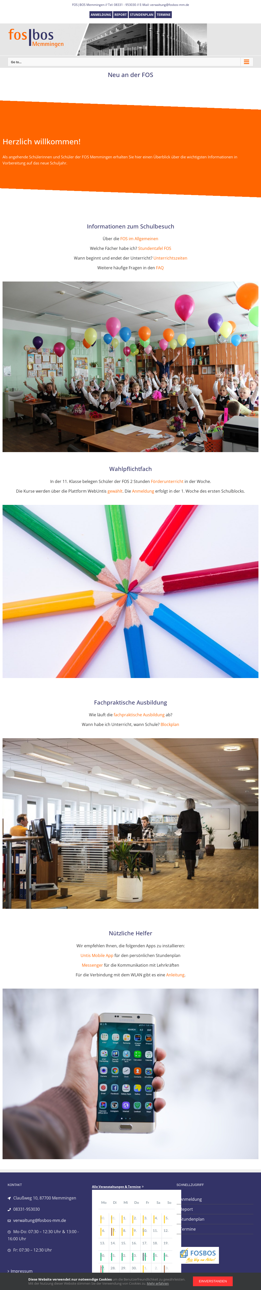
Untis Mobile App (97, 955)
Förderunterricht (167, 481)
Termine (188, 1229)
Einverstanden (213, 1281)
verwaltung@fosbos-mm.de (39, 1220)
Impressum (22, 1271)
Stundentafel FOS (154, 248)
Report (186, 1209)
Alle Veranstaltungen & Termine (116, 1186)
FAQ (160, 268)
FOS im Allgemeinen (139, 238)
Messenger (92, 965)
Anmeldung (143, 491)
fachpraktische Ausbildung (139, 715)
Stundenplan (192, 1219)
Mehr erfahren (158, 1283)
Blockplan (170, 724)
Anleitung (175, 975)
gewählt (115, 491)
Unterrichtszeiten (170, 258)
